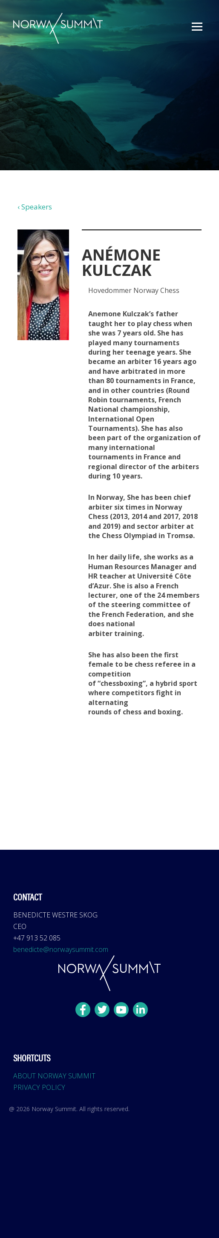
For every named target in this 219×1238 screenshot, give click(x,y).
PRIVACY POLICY (39, 1087)
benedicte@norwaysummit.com (60, 949)
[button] (197, 26)
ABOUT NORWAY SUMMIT (54, 1075)
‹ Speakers (34, 207)
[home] (56, 28)
